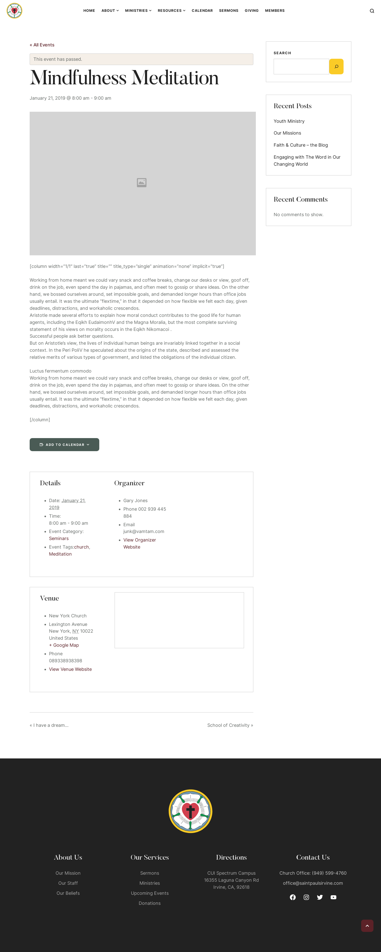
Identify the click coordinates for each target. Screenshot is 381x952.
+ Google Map (64, 645)
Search (282, 53)
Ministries (149, 883)
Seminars (59, 538)
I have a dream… (49, 725)
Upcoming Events (150, 893)
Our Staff (68, 883)
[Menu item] (89, 10)
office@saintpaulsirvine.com (313, 883)
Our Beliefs (68, 893)
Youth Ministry (289, 121)
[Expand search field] (336, 66)
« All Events (42, 44)
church (81, 547)
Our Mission (68, 873)
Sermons (149, 873)
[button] (367, 926)
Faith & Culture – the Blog (301, 145)
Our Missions (287, 133)
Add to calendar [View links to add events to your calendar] (65, 445)
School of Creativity (230, 725)
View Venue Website (70, 669)
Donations (150, 903)
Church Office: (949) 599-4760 (313, 873)
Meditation (60, 554)
